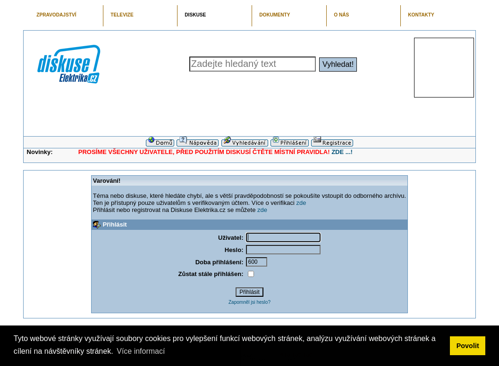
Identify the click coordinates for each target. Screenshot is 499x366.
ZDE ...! (342, 151)
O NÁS (341, 14)
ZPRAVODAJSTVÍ (56, 14)
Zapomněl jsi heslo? (249, 302)
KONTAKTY (421, 14)
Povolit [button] (468, 346)
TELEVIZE (121, 14)
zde (301, 202)
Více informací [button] (141, 351)
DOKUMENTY (274, 14)
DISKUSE (195, 14)
